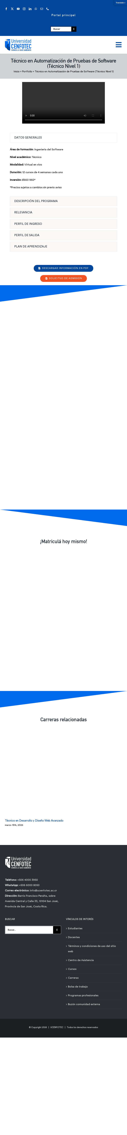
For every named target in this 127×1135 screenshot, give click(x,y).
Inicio (17, 71)
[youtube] (18, 8)
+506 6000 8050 (29, 882)
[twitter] (12, 8)
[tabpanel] (63, 170)
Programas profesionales (83, 993)
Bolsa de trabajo (78, 984)
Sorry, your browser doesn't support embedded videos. (63, 103)
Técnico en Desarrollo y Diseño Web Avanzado (34, 818)
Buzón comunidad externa (84, 1001)
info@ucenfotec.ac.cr (43, 888)
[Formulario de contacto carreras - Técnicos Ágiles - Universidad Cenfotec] (63, 405)
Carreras (73, 975)
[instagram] (24, 8)
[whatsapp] (36, 8)
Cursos (72, 966)
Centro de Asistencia (81, 957)
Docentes (74, 934)
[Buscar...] (29, 927)
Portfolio (27, 71)
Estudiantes (75, 926)
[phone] (47, 8)
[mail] (41, 8)
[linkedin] (30, 8)
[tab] (63, 138)
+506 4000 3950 (27, 877)
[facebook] (6, 8)
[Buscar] (61, 29)
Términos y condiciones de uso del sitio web (92, 946)
